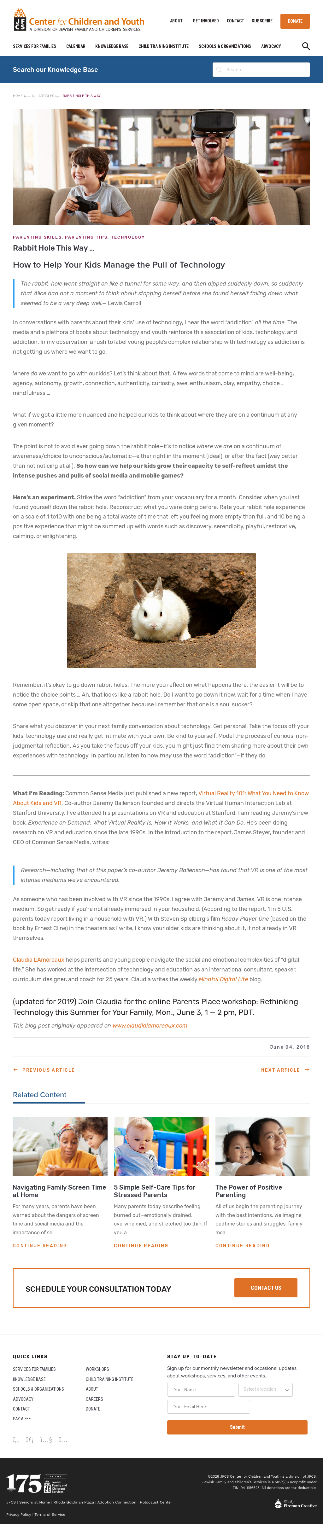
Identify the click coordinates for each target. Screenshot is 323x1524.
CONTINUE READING (40, 1246)
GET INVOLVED (206, 20)
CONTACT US (266, 1287)
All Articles (43, 96)
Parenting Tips (86, 237)
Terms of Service (49, 1514)
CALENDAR (75, 46)
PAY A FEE (22, 1418)
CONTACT (235, 20)
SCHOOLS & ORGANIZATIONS (225, 46)
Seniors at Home (34, 1502)
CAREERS (94, 1399)
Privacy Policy (18, 1514)
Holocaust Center (156, 1502)
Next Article (281, 1070)
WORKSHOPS (97, 1369)
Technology (128, 237)
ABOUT (176, 20)
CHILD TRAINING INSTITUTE (163, 46)
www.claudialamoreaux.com (150, 1025)
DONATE (295, 21)
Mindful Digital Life (224, 979)
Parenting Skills (37, 237)
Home (18, 96)
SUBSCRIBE (262, 20)
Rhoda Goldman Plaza (74, 1502)
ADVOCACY (271, 46)
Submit (237, 1427)
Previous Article (48, 1070)
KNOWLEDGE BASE (111, 46)
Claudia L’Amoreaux (38, 959)
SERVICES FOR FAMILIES (34, 46)
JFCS (11, 1502)
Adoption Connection (116, 1502)
